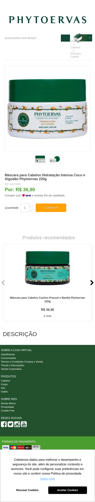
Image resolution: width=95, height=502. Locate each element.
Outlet (4, 391)
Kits (3, 388)
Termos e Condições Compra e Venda (22, 361)
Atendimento (61, 4)
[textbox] (32, 38)
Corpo (4, 384)
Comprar (51, 207)
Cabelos (5, 380)
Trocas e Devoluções (12, 365)
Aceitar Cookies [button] (67, 490)
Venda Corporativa (11, 369)
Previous (3, 283)
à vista (47, 315)
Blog (45, 4)
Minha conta (82, 4)
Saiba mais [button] (47, 478)
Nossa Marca (8, 403)
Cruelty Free (8, 410)
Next (91, 283)
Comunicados (8, 358)
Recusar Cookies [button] (27, 490)
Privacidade (7, 407)
